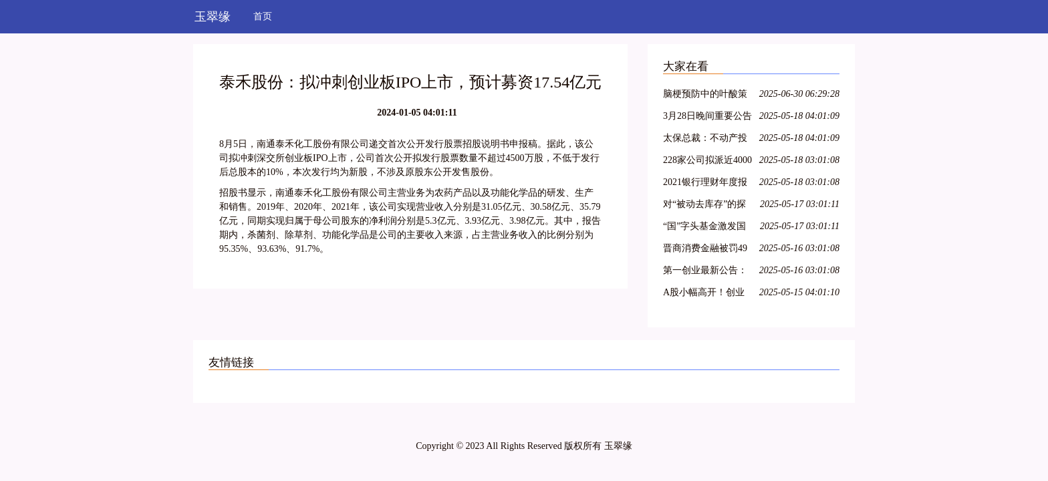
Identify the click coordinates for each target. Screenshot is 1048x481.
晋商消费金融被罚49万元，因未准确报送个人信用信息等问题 (705, 250)
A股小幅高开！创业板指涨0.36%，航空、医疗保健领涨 (708, 294)
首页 (262, 16)
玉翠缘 (212, 16)
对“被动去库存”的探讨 (704, 206)
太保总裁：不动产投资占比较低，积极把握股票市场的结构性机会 (705, 140)
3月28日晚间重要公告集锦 (707, 118)
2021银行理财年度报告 (705, 184)
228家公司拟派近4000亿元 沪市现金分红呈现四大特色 (707, 162)
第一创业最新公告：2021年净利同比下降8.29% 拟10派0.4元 (705, 272)
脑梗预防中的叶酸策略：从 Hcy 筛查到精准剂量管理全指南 (706, 96)
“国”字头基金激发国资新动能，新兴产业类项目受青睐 (705, 228)
